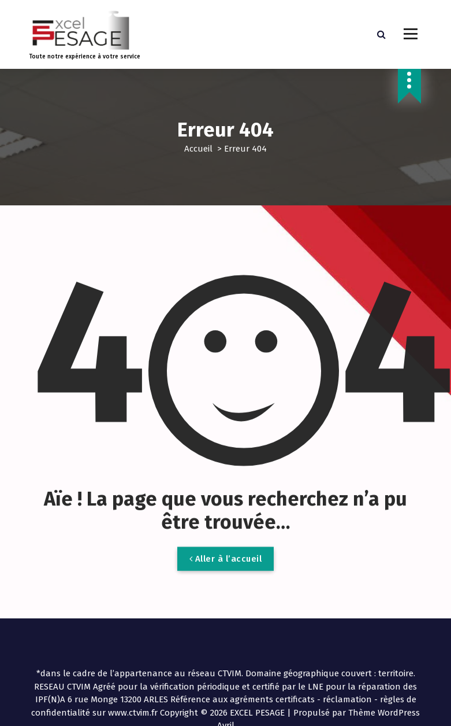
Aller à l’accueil (225, 568)
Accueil (198, 148)
